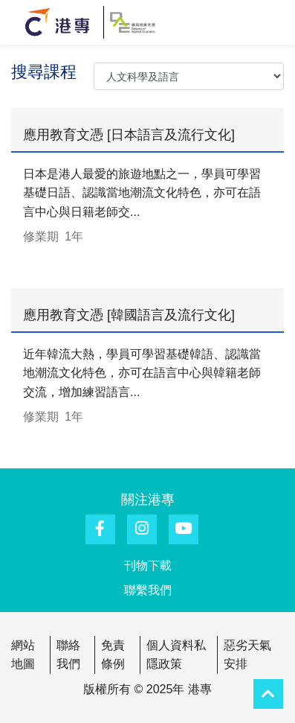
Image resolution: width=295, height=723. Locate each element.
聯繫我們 (148, 590)
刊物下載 (148, 565)
